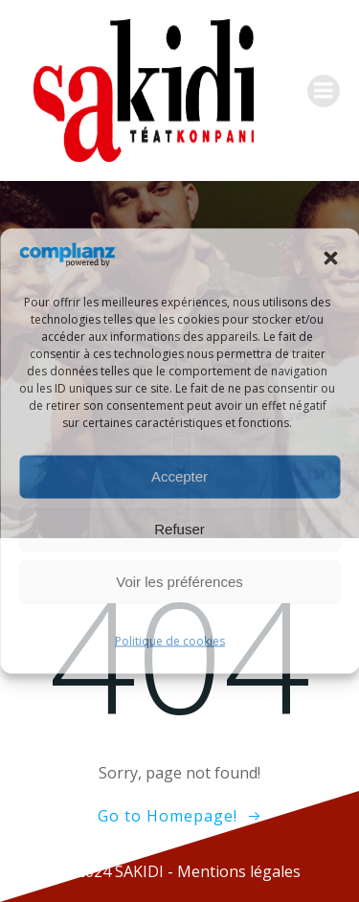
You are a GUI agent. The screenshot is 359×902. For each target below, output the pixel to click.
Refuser (179, 529)
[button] (330, 258)
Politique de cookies (170, 640)
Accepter (179, 476)
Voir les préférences (179, 582)
